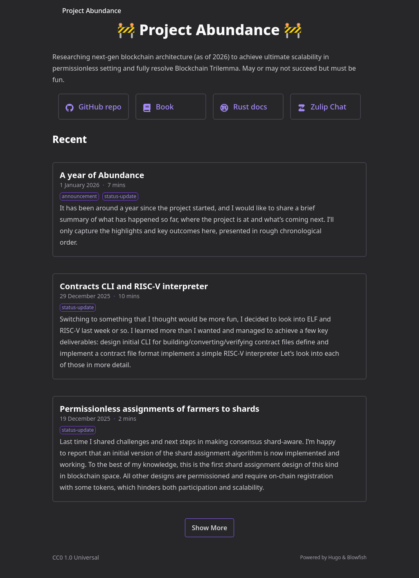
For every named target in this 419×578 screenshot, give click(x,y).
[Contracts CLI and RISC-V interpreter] (209, 326)
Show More (210, 527)
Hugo (334, 557)
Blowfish (357, 557)
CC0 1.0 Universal (75, 557)
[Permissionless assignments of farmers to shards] (209, 449)
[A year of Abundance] (209, 209)
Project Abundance (91, 10)
